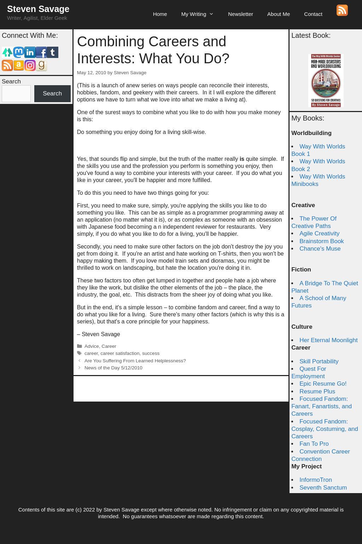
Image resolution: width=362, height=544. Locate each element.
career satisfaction (119, 353)
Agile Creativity (319, 233)
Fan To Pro (314, 443)
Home (160, 14)
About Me (278, 14)
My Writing (201, 14)
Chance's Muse (320, 248)
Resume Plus (317, 391)
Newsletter (240, 14)
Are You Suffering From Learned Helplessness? (135, 360)
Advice (91, 346)
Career (108, 346)
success (150, 353)
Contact (313, 14)
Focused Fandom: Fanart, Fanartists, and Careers (321, 406)
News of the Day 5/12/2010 (113, 367)
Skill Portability (319, 361)
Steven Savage (38, 9)
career (91, 353)
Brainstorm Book (321, 241)
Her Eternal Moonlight (328, 340)
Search (11, 81)
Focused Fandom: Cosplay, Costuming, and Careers (324, 429)
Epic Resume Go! (322, 383)
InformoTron (315, 479)
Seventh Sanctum (323, 487)
